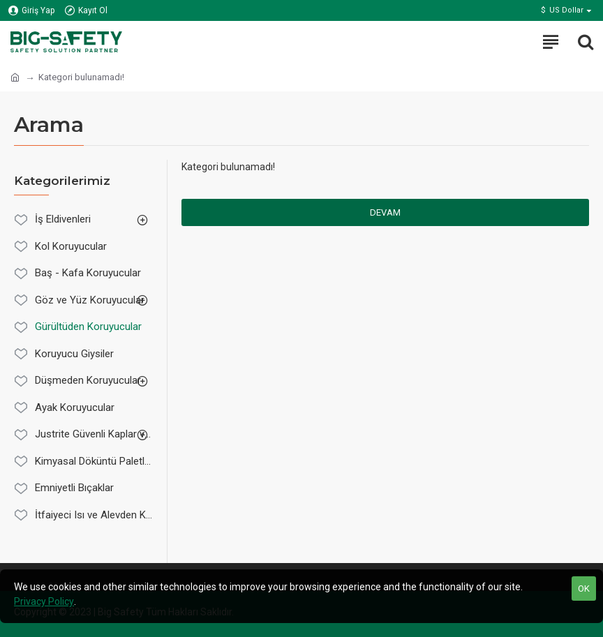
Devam (385, 212)
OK (584, 588)
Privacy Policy (44, 601)
